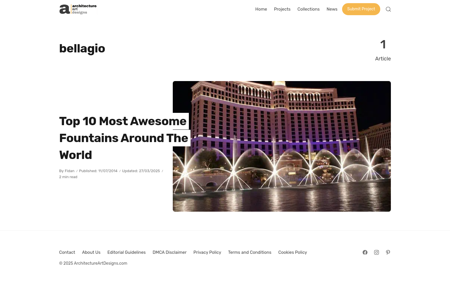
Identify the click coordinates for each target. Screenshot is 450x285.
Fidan (70, 171)
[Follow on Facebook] (365, 252)
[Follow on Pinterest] (388, 252)
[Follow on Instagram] (376, 252)
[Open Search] (388, 9)
